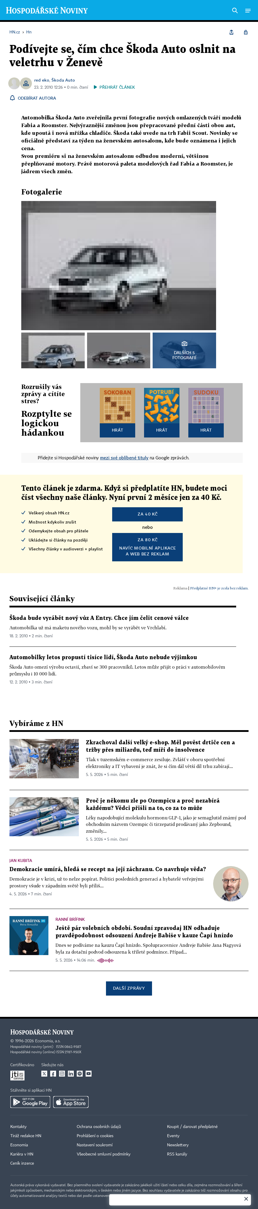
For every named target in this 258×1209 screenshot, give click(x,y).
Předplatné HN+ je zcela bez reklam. (219, 588)
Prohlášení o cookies (95, 1136)
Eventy (173, 1136)
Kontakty (18, 1127)
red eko (41, 79)
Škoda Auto (63, 79)
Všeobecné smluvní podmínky (103, 1154)
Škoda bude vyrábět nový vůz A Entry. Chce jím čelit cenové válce (99, 618)
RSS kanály (177, 1154)
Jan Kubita (20, 860)
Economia (19, 1145)
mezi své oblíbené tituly (124, 457)
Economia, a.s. (48, 1041)
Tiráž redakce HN (25, 1136)
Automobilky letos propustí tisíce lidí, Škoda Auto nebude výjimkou (103, 657)
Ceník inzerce (22, 1163)
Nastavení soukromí (94, 1145)
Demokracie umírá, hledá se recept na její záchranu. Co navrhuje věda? (107, 869)
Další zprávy (129, 988)
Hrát (117, 429)
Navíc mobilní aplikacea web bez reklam (147, 546)
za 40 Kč (148, 513)
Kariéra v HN (21, 1154)
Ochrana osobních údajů (99, 1127)
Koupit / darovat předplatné (192, 1127)
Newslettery (178, 1145)
